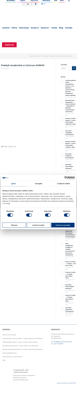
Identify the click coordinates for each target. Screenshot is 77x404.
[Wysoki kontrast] (35, 3)
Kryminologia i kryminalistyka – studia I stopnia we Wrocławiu (23, 338)
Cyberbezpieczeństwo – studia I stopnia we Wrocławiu (20, 342)
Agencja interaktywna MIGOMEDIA (66, 383)
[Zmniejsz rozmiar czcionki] (24, 3)
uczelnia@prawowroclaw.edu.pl (61, 341)
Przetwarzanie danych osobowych (24, 375)
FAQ (4, 360)
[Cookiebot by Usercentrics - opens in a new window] (66, 177)
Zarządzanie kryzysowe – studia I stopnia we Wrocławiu (20, 345)
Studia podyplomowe (10, 353)
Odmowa (14, 225)
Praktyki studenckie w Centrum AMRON (22, 65)
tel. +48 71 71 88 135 (57, 344)
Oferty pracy (45, 56)
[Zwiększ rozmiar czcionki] (31, 3)
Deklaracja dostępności (20, 380)
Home (38, 56)
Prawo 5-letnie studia (9, 335)
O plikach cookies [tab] (63, 183)
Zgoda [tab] (13, 183)
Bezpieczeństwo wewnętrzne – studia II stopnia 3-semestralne (23, 349)
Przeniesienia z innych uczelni (12, 356)
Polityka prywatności (19, 377)
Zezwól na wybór (38, 225)
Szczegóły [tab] (38, 183)
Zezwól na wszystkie (63, 225)
